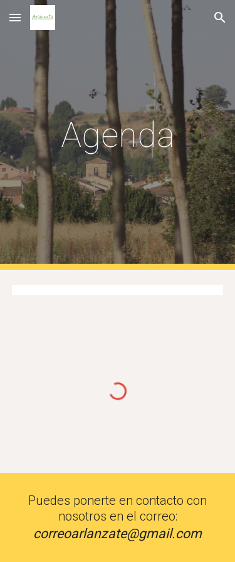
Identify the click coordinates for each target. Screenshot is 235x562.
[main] (118, 135)
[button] (15, 17)
